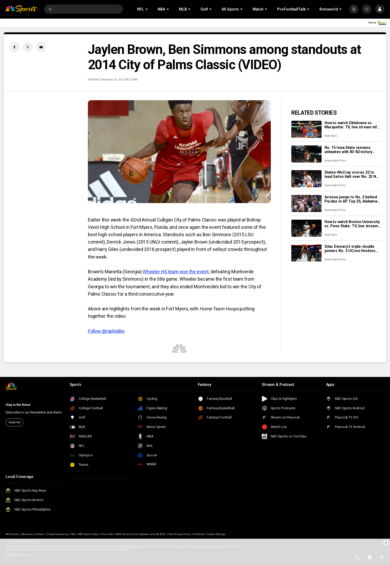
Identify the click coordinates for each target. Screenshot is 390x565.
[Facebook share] (14, 47)
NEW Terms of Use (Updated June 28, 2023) (141, 534)
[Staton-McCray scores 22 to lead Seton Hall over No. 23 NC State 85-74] (306, 178)
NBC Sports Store (88, 534)
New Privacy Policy (179, 534)
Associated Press (335, 160)
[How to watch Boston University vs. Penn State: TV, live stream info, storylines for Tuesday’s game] (306, 228)
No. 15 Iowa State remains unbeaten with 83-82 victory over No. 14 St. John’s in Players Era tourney (348, 149)
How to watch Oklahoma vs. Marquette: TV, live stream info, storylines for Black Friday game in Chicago (352, 125)
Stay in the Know (18, 405)
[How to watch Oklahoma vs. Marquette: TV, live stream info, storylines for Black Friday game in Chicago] (306, 129)
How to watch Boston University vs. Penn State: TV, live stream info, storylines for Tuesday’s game (352, 224)
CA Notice (198, 534)
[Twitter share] (28, 47)
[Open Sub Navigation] (147, 9)
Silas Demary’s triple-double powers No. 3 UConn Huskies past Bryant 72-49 (349, 248)
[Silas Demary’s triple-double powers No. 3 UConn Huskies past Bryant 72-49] (306, 252)
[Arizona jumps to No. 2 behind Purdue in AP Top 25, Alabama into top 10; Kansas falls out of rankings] (306, 203)
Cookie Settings (216, 534)
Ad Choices (12, 534)
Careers (39, 534)
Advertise (27, 534)
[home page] (21, 9)
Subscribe (15, 422)
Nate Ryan (330, 136)
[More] (353, 9)
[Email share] (41, 47)
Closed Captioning (57, 534)
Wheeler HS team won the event (175, 271)
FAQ (73, 534)
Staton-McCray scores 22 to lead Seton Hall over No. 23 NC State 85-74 (351, 174)
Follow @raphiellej (106, 331)
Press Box (107, 534)
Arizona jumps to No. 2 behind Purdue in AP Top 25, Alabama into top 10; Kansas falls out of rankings (350, 199)
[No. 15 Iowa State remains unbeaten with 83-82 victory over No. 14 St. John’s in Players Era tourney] (306, 154)
